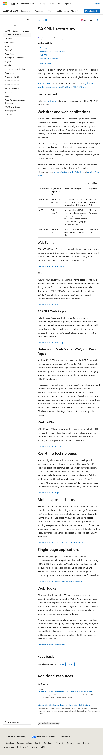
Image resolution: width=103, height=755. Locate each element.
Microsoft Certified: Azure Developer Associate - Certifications (64, 705)
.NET (47, 20)
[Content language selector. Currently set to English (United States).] (15, 737)
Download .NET (91, 11)
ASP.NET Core (44, 83)
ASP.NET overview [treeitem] (13, 34)
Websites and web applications (52, 51)
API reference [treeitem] (10, 114)
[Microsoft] (5, 3)
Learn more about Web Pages (51, 342)
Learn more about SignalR (50, 492)
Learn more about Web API (50, 446)
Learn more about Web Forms (51, 266)
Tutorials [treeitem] (8, 38)
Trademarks (21, 747)
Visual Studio (50, 100)
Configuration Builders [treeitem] (14, 57)
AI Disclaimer (8, 743)
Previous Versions (24, 743)
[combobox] (17, 26)
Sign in (97, 3)
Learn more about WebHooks (51, 644)
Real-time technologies (49, 58)
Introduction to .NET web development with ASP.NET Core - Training (66, 691)
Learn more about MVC (48, 304)
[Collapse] (27, 20)
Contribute (48, 743)
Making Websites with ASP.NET (68, 171)
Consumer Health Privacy (77, 743)
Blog (36, 743)
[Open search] (90, 3)
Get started (44, 48)
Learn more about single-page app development (60, 581)
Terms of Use (8, 747)
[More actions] (97, 20)
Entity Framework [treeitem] (12, 88)
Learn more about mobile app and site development (62, 542)
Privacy (59, 743)
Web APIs (43, 55)
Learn (40, 20)
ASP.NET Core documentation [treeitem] (17, 31)
